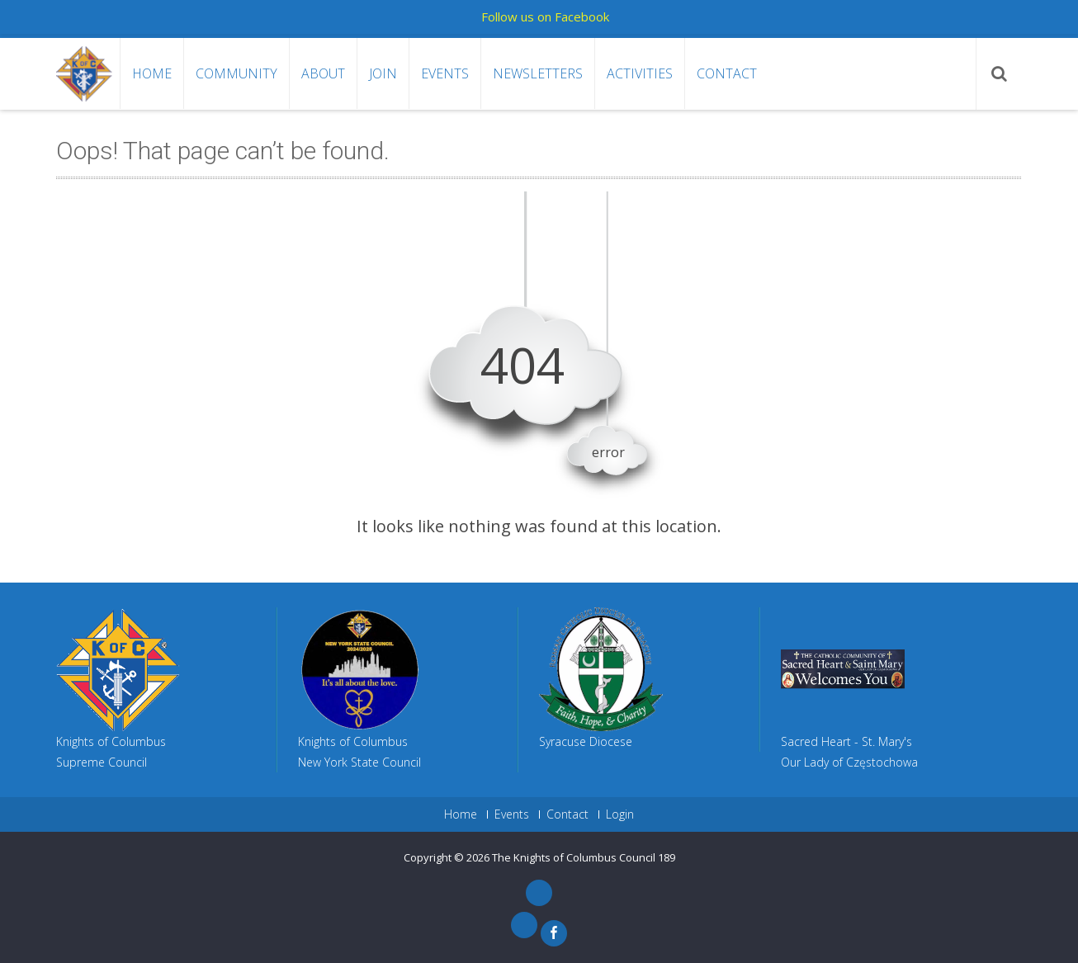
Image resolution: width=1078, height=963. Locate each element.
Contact (727, 73)
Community (236, 73)
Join (383, 73)
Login (620, 814)
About (323, 73)
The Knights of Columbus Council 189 (583, 857)
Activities (640, 73)
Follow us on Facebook (545, 16)
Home (152, 73)
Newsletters (538, 73)
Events (445, 73)
